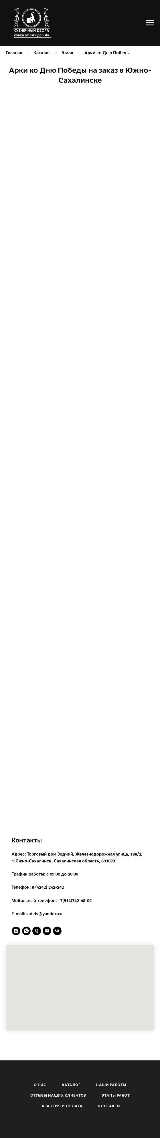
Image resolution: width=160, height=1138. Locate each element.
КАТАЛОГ (71, 1084)
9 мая (67, 52)
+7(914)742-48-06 (75, 900)
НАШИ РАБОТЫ (111, 1084)
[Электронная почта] (47, 931)
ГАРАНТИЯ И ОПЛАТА (61, 1105)
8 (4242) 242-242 (48, 887)
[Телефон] (36, 931)
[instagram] (16, 931)
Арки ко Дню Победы (107, 52)
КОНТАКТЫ (109, 1105)
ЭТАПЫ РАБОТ (116, 1095)
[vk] (57, 931)
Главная (14, 52)
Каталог (41, 52)
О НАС (40, 1084)
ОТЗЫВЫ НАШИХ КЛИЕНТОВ (58, 1095)
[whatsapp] (26, 931)
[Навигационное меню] (150, 23)
